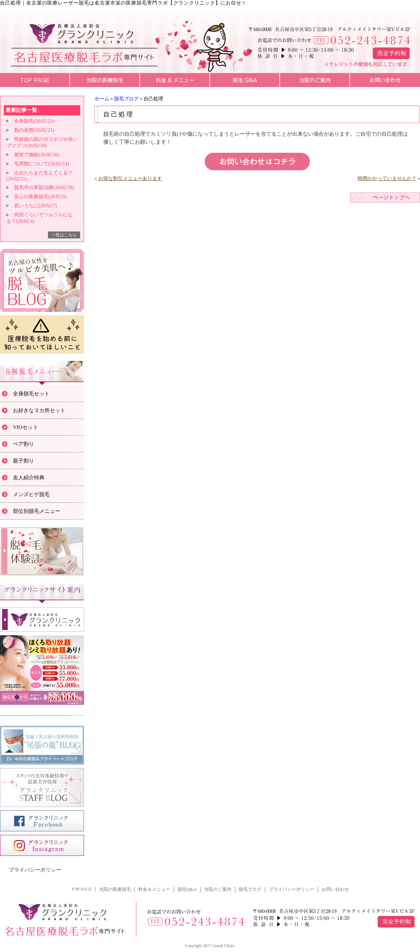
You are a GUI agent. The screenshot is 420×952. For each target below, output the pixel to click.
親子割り (23, 461)
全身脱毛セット (31, 393)
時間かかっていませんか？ (387, 178)
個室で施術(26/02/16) (36, 154)
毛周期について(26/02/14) (41, 163)
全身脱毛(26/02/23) (34, 121)
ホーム (101, 98)
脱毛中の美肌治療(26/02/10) (44, 187)
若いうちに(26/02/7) (35, 205)
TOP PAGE (81, 889)
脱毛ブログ (126, 98)
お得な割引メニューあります (130, 178)
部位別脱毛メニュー (36, 511)
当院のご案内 (217, 889)
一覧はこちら (64, 234)
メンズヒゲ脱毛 (31, 494)
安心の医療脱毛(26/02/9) (40, 196)
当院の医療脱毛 (115, 889)
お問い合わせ (335, 889)
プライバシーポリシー (35, 870)
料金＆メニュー (154, 889)
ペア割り (23, 444)
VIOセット (25, 427)
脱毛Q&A (186, 889)
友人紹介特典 (28, 477)
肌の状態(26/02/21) (34, 130)
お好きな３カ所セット (39, 410)
